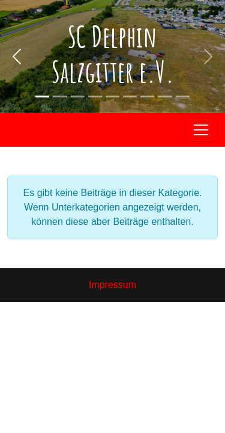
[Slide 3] (183, 96)
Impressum (112, 285)
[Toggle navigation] (201, 130)
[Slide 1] (42, 96)
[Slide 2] (60, 96)
